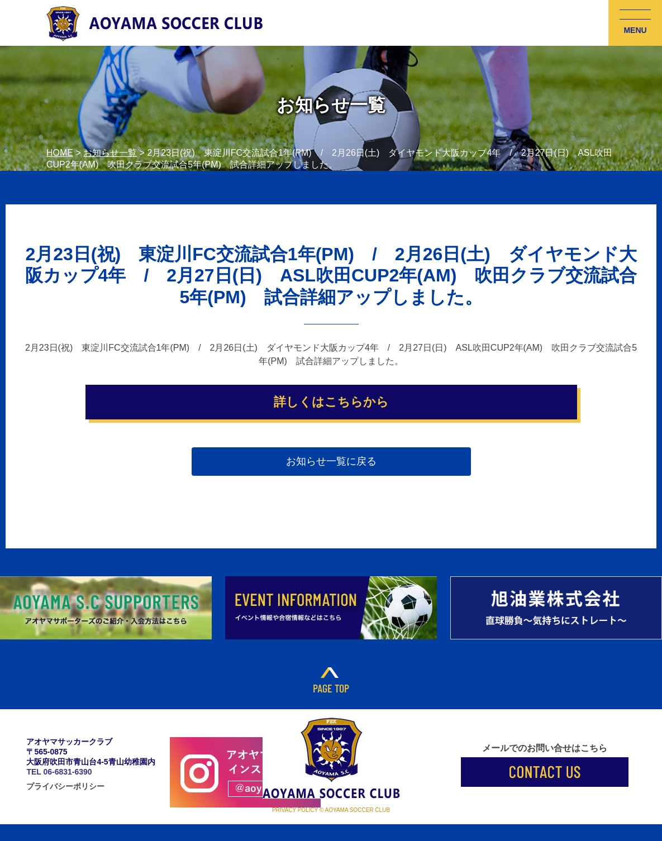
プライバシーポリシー (65, 786)
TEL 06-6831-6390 (59, 771)
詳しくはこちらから (331, 402)
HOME (59, 152)
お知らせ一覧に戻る (331, 461)
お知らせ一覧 (110, 152)
